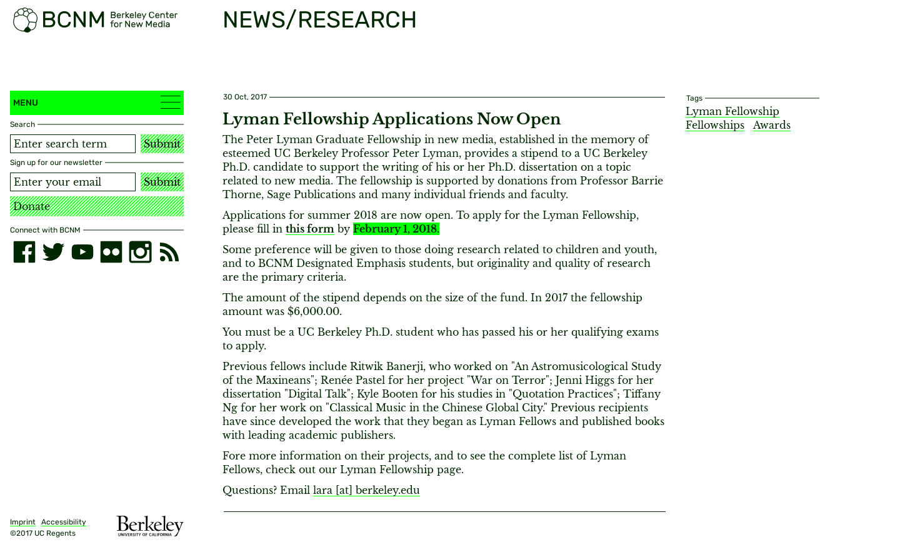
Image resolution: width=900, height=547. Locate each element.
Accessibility (63, 522)
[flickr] (111, 252)
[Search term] (73, 143)
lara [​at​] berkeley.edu (366, 490)
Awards (772, 125)
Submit (162, 144)
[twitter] (53, 252)
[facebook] (24, 252)
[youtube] (82, 252)
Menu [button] (97, 102)
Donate (31, 206)
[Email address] (73, 182)
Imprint (23, 522)
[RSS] (169, 252)
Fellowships (715, 125)
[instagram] (140, 252)
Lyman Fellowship (732, 111)
